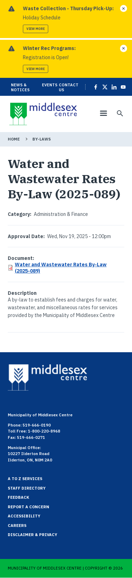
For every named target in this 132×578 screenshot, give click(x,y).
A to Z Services (25, 478)
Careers (17, 525)
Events (49, 84)
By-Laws (41, 139)
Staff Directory (27, 488)
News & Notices (20, 87)
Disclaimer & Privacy (32, 534)
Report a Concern (28, 506)
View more (35, 29)
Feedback (18, 497)
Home (14, 139)
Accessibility (24, 516)
